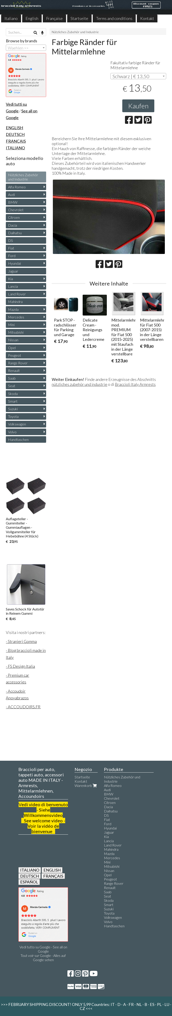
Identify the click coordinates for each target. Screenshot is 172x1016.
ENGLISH (52, 870)
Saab (12, 378)
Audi (11, 194)
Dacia (12, 225)
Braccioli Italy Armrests (135, 384)
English (32, 18)
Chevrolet (16, 210)
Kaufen (138, 106)
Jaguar (13, 271)
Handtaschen (18, 439)
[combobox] (138, 76)
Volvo (12, 432)
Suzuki (13, 409)
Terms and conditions (114, 18)
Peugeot (14, 355)
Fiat (11, 248)
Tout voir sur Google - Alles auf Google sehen (43, 957)
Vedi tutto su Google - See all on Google (43, 949)
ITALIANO (29, 870)
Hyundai (14, 263)
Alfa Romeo (17, 187)
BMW (12, 202)
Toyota (13, 416)
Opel (12, 348)
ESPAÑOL (29, 881)
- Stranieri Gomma (21, 641)
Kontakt (147, 18)
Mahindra (15, 301)
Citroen (14, 217)
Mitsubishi (16, 332)
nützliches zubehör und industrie (79, 384)
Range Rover (18, 363)
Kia (10, 279)
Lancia (13, 286)
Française (54, 18)
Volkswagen (17, 424)
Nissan (13, 340)
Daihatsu (15, 233)
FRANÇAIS (53, 876)
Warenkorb (86, 785)
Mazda (13, 309)
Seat (11, 386)
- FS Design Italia (20, 666)
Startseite (79, 18)
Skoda (13, 393)
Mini (11, 324)
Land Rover (17, 294)
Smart (12, 401)
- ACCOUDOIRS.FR (23, 706)
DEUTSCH (29, 876)
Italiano (11, 18)
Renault (14, 370)
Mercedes (16, 317)
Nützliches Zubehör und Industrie (75, 32)
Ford (11, 255)
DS (10, 240)
